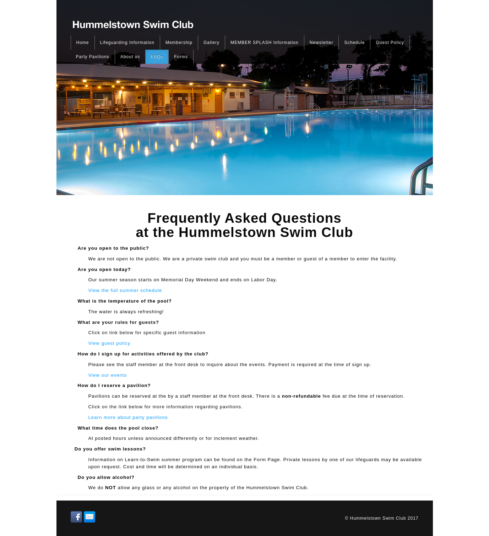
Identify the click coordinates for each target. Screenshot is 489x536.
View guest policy (109, 343)
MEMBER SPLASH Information (264, 42)
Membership (178, 42)
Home (82, 42)
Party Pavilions (92, 56)
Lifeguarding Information (127, 42)
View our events (107, 375)
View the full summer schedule (125, 290)
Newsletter (321, 42)
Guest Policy (390, 42)
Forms (181, 56)
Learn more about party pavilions (128, 417)
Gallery (211, 42)
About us (130, 56)
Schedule (354, 42)
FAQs (157, 56)
